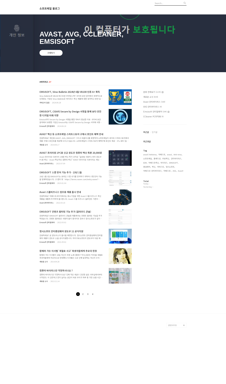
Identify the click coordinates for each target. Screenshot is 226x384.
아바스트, (161, 166)
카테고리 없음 (44, 102)
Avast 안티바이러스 (46, 163)
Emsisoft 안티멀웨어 (47, 126)
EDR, (145, 162)
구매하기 (51, 52)
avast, (169, 154)
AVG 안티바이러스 (152, 106)
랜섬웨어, (147, 166)
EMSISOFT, (173, 162)
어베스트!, (167, 170)
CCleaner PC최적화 (153, 116)
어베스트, (162, 154)
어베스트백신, (153, 162)
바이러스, (164, 162)
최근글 (146, 132)
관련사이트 (172, 325)
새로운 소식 (43, 144)
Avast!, (181, 170)
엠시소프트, (170, 166)
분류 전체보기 (153, 91)
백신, (154, 166)
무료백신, (166, 158)
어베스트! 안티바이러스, (152, 170)
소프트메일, (147, 158)
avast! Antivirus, (150, 154)
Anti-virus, (178, 154)
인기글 (154, 132)
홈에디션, (157, 158)
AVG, (175, 170)
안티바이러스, (176, 158)
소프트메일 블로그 (49, 8)
